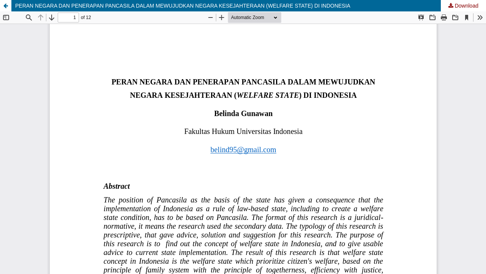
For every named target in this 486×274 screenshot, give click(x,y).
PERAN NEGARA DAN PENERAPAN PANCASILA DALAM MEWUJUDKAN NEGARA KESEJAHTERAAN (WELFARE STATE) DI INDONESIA (182, 6)
